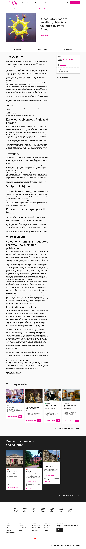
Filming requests (47, 529)
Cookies (67, 545)
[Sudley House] (61, 510)
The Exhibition (18, 49)
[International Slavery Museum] (34, 510)
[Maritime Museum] (43, 510)
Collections (38, 3)
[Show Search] (65, 3)
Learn (43, 3)
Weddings (46, 530)
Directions (19, 484)
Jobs (7, 527)
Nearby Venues (68, 49)
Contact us (8, 530)
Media (7, 529)
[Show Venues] (23, 3)
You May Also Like (42, 49)
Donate (20, 530)
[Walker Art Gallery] (52, 510)
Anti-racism (33, 529)
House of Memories (35, 527)
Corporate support (23, 527)
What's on (27, 3)
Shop (46, 3)
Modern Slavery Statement (58, 545)
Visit (22, 3)
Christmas (46, 527)
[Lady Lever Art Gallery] (70, 510)
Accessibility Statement (75, 545)
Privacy (50, 545)
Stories (32, 3)
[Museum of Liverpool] (16, 510)
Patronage (21, 529)
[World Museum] (25, 510)
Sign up (60, 530)
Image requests (34, 530)
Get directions (63, 64)
